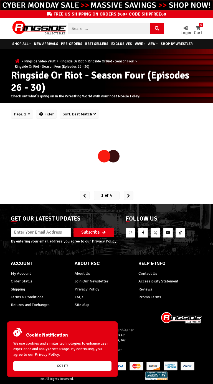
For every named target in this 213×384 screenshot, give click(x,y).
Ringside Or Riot (72, 61)
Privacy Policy (104, 241)
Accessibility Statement (158, 281)
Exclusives (121, 44)
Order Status (21, 281)
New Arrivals (46, 44)
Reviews (145, 289)
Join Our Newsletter (91, 281)
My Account (21, 273)
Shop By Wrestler (177, 44)
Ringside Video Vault (39, 61)
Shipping (18, 289)
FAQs (79, 296)
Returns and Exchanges (30, 304)
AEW (153, 44)
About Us (82, 273)
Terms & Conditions (27, 296)
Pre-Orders (71, 44)
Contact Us (147, 273)
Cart (198, 31)
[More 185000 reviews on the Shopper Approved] (156, 379)
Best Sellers (96, 44)
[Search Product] (157, 28)
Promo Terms (149, 296)
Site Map (82, 304)
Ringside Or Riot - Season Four (111, 61)
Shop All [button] (21, 44)
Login (186, 31)
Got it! (62, 366)
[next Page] (128, 195)
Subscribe (93, 232)
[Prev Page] (85, 195)
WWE (140, 44)
